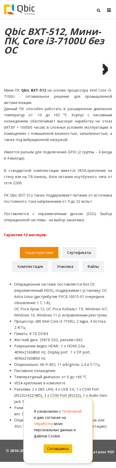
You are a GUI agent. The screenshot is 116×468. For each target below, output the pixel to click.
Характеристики (39, 252)
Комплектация (30, 266)
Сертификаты (79, 252)
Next (103, 71)
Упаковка (65, 266)
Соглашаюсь (58, 448)
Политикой (71, 411)
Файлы (93, 266)
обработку (43, 423)
